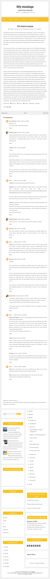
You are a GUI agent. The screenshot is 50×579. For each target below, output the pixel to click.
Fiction (10, 19)
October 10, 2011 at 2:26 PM (19, 338)
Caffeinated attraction (13, 440)
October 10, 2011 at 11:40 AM (22, 295)
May (31, 467)
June (31, 464)
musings (31, 29)
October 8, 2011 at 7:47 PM (20, 242)
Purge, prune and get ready (33, 508)
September (32, 454)
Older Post (45, 113)
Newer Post (4, 113)
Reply (10, 128)
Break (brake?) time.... (34, 444)
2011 (29, 417)
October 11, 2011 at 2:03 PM (20, 366)
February (32, 477)
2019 (5, 550)
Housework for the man (33, 500)
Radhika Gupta (13, 132)
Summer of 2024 (32, 521)
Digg (38, 103)
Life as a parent (33, 19)
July (31, 461)
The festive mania (25, 26)
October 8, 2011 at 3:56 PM (19, 228)
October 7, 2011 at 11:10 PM (20, 180)
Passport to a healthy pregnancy (37, 434)
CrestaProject (14, 572)
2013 (29, 411)
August (31, 457)
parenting (5, 529)
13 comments (38, 29)
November (32, 423)
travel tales (6, 532)
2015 (5, 563)
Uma (10, 180)
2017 (5, 556)
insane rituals (26, 29)
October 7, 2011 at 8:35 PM (19, 147)
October (31, 427)
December (32, 420)
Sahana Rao (12, 295)
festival (20, 29)
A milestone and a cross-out (15, 451)
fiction (4, 520)
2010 (29, 484)
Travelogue (23, 19)
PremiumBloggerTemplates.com (35, 572)
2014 (5, 566)
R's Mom (11, 353)
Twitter (19, 103)
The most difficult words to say (34, 504)
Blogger (42, 563)
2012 (29, 414)
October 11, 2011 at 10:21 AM (20, 353)
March (31, 473)
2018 (5, 553)
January (32, 480)
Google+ (25, 103)
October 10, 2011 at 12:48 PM (20, 315)
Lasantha (26, 572)
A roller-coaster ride (34, 450)
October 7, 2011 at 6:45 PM (23, 132)
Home (4, 19)
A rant (31, 441)
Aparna (11, 228)
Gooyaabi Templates (27, 574)
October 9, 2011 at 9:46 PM (19, 259)
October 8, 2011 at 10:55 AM (23, 219)
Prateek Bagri (12, 121)
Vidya (10, 338)
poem (4, 526)
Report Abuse (31, 554)
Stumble (32, 103)
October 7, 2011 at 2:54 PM (23, 121)
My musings (25, 6)
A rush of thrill (33, 438)
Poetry (16, 19)
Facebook (13, 103)
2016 (5, 560)
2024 (5, 547)
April (31, 470)
